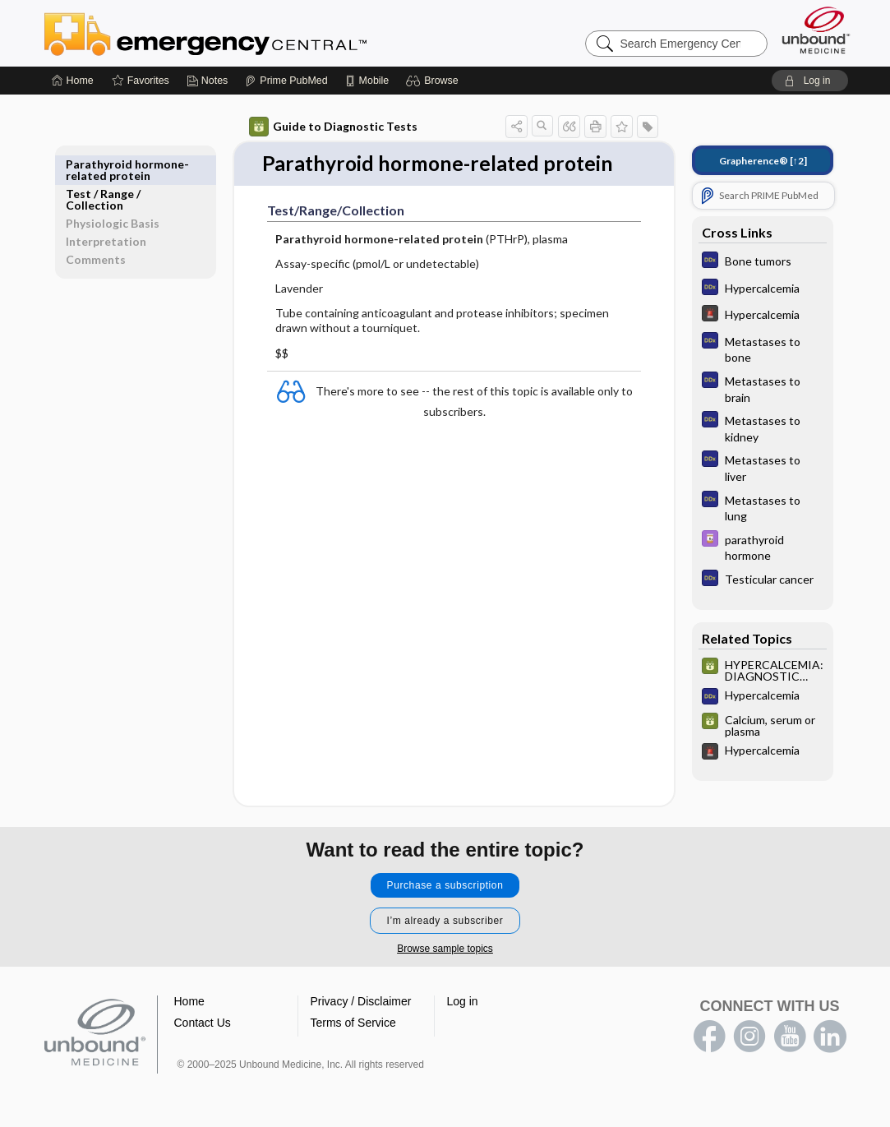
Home (189, 1001)
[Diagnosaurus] (762, 261)
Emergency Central (248, 33)
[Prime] (286, 81)
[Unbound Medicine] (816, 30)
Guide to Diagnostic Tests (333, 126)
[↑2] (763, 161)
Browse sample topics (445, 948)
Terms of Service (353, 1022)
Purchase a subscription (445, 885)
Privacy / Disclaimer (361, 1001)
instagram (749, 1036)
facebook (709, 1036)
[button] (434, 81)
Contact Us (202, 1022)
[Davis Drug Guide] (762, 546)
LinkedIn (830, 1036)
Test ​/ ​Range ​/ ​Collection (104, 169)
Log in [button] (462, 1001)
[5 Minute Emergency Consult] (762, 315)
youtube (789, 1036)
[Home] (73, 81)
